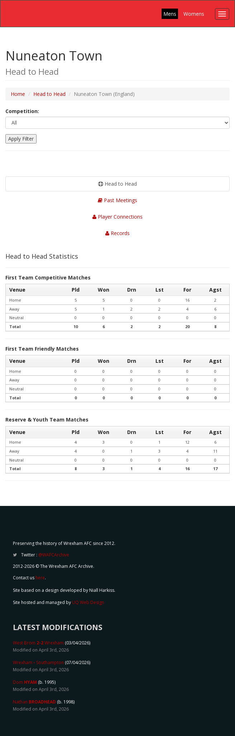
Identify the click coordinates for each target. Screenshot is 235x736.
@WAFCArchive (53, 555)
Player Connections (117, 216)
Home (18, 94)
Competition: (22, 111)
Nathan (34, 702)
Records (117, 233)
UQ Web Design (88, 602)
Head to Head (49, 94)
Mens (169, 13)
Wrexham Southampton (38, 662)
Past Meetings (117, 200)
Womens (193, 13)
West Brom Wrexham (38, 643)
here (40, 578)
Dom (25, 682)
